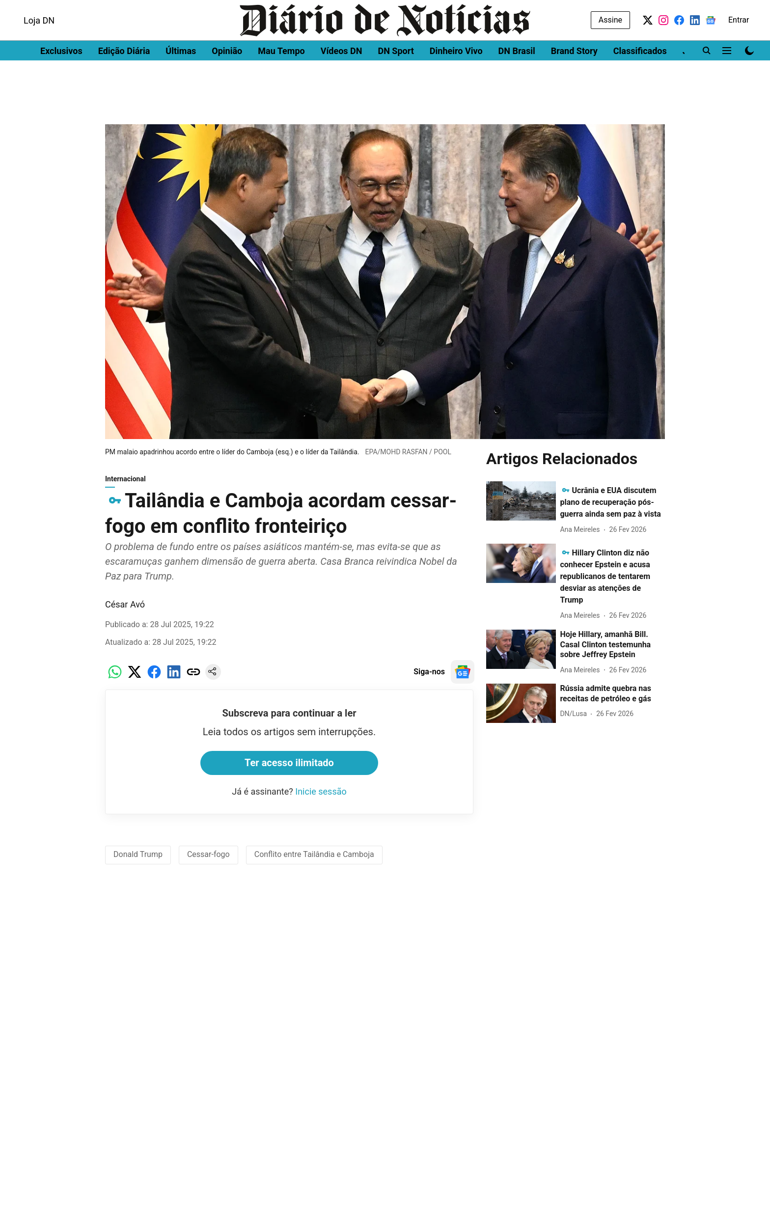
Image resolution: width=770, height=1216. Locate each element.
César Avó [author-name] (125, 609)
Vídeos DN (341, 76)
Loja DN (39, 46)
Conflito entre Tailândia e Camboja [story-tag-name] (314, 859)
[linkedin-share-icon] (174, 682)
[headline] (610, 507)
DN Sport (395, 76)
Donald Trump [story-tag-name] (138, 859)
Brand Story (574, 76)
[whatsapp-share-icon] (115, 682)
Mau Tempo (281, 76)
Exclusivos (61, 76)
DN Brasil (516, 76)
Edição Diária (124, 76)
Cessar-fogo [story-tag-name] (208, 859)
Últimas (180, 76)
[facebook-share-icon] (154, 682)
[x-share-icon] (134, 682)
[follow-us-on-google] (462, 677)
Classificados (640, 76)
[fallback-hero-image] (521, 505)
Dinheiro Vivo (456, 76)
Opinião (227, 76)
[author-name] (582, 534)
